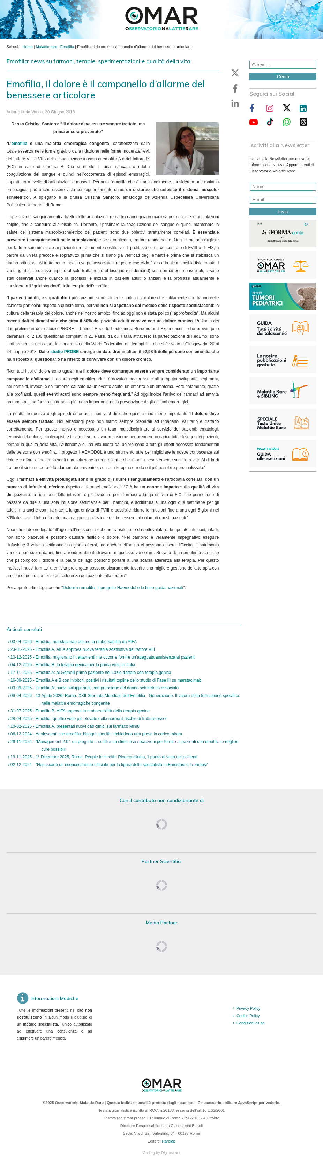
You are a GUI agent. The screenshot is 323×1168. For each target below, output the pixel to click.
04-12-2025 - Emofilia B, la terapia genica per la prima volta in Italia (72, 664)
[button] (235, 73)
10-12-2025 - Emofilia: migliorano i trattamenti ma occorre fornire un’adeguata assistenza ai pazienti (102, 657)
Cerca (283, 76)
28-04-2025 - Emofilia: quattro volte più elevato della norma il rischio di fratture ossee (88, 718)
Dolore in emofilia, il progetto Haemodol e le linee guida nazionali (123, 587)
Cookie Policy (248, 1016)
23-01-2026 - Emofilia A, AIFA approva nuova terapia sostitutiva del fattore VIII (82, 649)
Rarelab (168, 1141)
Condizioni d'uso (250, 1023)
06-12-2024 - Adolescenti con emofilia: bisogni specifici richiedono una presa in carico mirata (95, 734)
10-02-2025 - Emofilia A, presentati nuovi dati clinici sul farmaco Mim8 (74, 726)
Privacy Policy (248, 1008)
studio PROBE (64, 351)
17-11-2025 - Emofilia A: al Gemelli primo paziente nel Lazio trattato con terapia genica (90, 672)
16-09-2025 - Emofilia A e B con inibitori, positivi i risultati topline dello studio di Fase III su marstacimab (105, 680)
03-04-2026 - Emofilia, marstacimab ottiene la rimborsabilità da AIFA (73, 641)
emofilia (19, 143)
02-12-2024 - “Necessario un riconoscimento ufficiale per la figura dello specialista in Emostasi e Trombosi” (109, 764)
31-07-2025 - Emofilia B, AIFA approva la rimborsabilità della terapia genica (79, 710)
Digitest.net (170, 1153)
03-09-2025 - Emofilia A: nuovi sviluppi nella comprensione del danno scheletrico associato (94, 687)
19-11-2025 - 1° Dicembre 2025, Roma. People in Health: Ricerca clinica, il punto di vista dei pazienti (103, 757)
